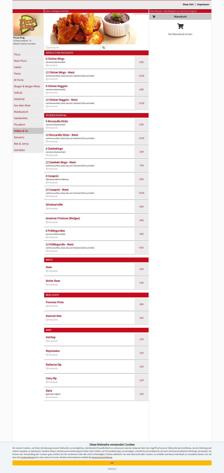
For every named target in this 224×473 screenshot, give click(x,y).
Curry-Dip (51, 378)
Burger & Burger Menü (27, 86)
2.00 (141, 393)
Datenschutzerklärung (102, 457)
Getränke (19, 150)
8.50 (141, 247)
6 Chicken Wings (55, 58)
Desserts (19, 137)
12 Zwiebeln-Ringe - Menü (61, 162)
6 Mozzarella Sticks (57, 121)
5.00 (141, 282)
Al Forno (19, 80)
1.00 (141, 339)
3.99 (141, 151)
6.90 (141, 62)
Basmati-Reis (53, 316)
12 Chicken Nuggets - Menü (61, 100)
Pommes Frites (55, 302)
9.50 (141, 179)
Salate (17, 67)
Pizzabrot (19, 124)
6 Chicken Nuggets (57, 86)
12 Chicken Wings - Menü (60, 72)
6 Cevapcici (52, 176)
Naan (49, 267)
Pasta (17, 73)
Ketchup (50, 337)
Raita (49, 390)
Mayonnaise (53, 351)
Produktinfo (52, 65)
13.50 (141, 75)
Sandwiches (21, 118)
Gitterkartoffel (54, 204)
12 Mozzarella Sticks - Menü (62, 135)
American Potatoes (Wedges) (63, 218)
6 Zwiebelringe (54, 148)
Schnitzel (19, 99)
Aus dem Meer (22, 105)
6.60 (141, 206)
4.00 (141, 220)
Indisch (18, 92)
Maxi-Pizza (20, 61)
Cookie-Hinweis (28, 457)
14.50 (141, 192)
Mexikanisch (21, 112)
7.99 (141, 165)
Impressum (203, 4)
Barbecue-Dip (53, 364)
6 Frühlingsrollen (55, 230)
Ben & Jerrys (21, 143)
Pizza (17, 54)
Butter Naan (53, 281)
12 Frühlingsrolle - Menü (59, 244)
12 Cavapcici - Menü (57, 189)
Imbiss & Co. (21, 131)
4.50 (141, 317)
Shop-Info (188, 4)
